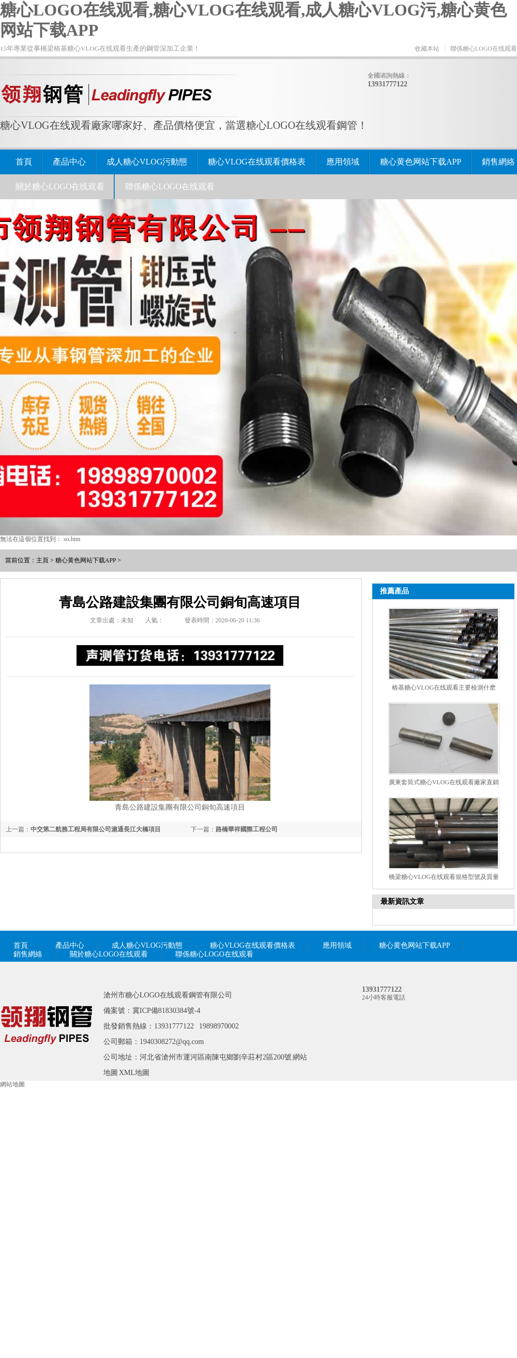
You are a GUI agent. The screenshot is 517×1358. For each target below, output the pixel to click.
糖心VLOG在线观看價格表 (256, 161)
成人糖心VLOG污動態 (147, 161)
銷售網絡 (498, 161)
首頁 (24, 161)
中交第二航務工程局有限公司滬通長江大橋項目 (96, 829)
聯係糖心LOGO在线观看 (483, 48)
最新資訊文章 (402, 901)
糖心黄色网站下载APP (420, 161)
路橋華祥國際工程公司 (247, 829)
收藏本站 (427, 48)
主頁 (42, 560)
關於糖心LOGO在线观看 (60, 186)
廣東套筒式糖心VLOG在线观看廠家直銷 (444, 782)
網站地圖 (12, 1084)
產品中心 (69, 161)
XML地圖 (134, 1073)
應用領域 (342, 161)
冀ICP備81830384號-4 (166, 1010)
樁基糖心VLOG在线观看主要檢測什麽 (444, 687)
